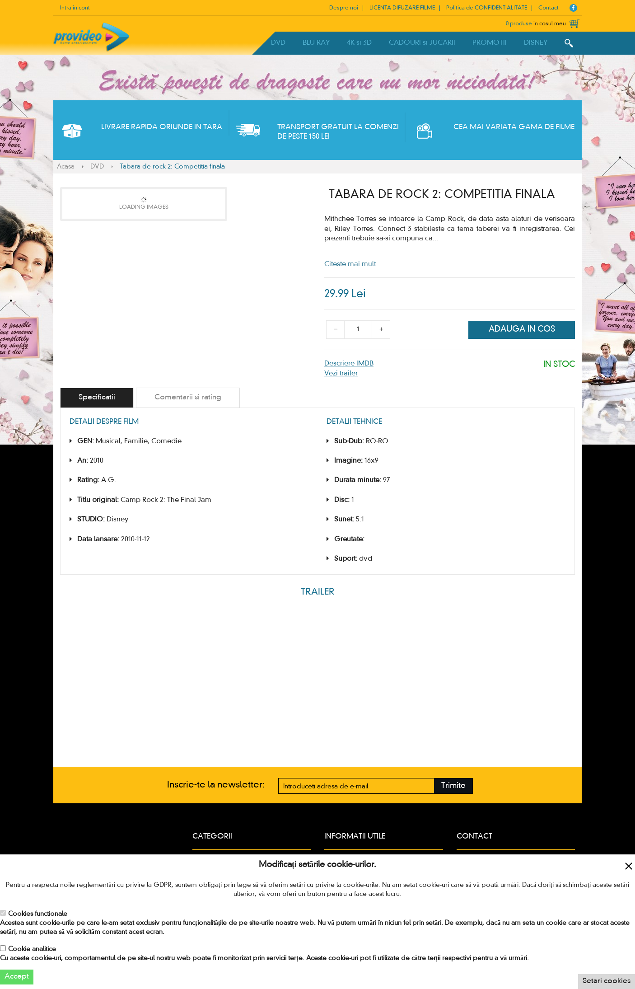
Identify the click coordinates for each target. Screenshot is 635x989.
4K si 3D (359, 43)
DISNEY (535, 43)
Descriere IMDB (349, 364)
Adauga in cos (522, 329)
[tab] (97, 398)
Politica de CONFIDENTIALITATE (486, 8)
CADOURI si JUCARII (422, 43)
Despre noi (343, 8)
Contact (548, 8)
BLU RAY (316, 43)
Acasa (66, 167)
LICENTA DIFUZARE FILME (402, 8)
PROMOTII (489, 43)
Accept (17, 976)
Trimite (453, 786)
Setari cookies (606, 981)
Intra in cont (75, 8)
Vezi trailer (341, 373)
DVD (278, 43)
